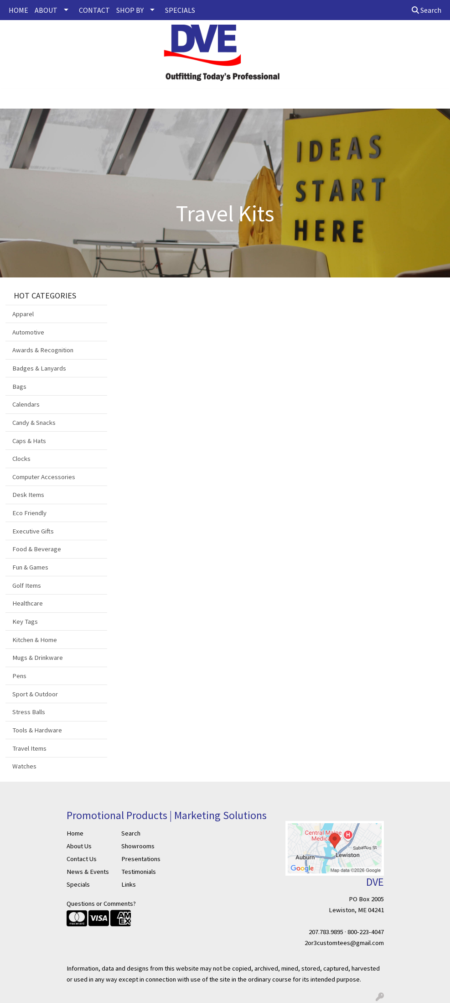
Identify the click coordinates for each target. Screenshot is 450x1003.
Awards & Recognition (42, 350)
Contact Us (82, 859)
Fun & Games (30, 567)
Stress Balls (28, 712)
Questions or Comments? (101, 903)
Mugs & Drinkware (37, 657)
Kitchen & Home (34, 640)
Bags (19, 386)
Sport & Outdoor (35, 694)
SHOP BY (130, 10)
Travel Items (29, 748)
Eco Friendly (29, 513)
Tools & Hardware (37, 730)
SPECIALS (180, 10)
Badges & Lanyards (39, 368)
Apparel (23, 314)
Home (75, 833)
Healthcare (27, 603)
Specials (78, 884)
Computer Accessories (43, 477)
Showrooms (138, 846)
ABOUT (46, 10)
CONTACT (94, 10)
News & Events (88, 871)
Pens (19, 676)
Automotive (28, 332)
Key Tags (25, 621)
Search (426, 10)
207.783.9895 (326, 932)
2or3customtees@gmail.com (344, 943)
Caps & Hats (29, 441)
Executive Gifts (33, 531)
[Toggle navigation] (14, 98)
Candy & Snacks (34, 422)
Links (128, 884)
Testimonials (138, 871)
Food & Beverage (36, 549)
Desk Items (28, 495)
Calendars (26, 404)
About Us (79, 846)
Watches (24, 766)
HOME (18, 10)
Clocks (21, 458)
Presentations (140, 859)
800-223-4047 (365, 932)
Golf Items (26, 585)
